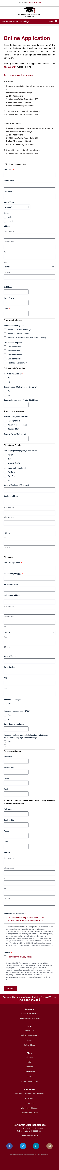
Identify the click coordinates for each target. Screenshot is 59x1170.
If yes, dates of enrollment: (14, 724)
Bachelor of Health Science (18, 334)
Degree (6, 678)
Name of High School (13, 563)
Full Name (8, 757)
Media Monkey (45, 1154)
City (5, 252)
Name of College (10, 656)
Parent (10, 455)
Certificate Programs (29, 1013)
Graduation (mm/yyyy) (13, 574)
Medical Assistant (15, 347)
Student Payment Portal (29, 1035)
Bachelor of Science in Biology (19, 330)
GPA (5, 689)
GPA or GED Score (11, 584)
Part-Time (11, 476)
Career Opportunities (29, 1081)
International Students (29, 1108)
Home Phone (9, 298)
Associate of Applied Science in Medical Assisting (27, 338)
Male (9, 217)
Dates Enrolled (9, 667)
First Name (9, 170)
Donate (29, 1040)
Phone (6, 778)
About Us (29, 1057)
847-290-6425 (34, 2)
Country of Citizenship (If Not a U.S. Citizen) (21, 400)
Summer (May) (13, 429)
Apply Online (29, 1098)
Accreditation (29, 1072)
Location (29, 1067)
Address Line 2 (9, 242)
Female (10, 221)
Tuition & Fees (29, 1045)
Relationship (9, 767)
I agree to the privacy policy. (20, 957)
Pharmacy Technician (16, 355)
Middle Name (9, 180)
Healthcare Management (17, 363)
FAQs (29, 1076)
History (29, 1062)
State (5, 262)
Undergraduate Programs (30, 1018)
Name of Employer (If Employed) (17, 485)
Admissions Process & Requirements (29, 1093)
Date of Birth (9, 202)
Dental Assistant (14, 351)
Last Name (9, 191)
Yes (9, 378)
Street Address (9, 232)
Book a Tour (29, 1103)
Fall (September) (14, 421)
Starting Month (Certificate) (15, 434)
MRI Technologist (14, 359)
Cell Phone (9, 287)
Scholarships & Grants (29, 1113)
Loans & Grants (14, 463)
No (9, 382)
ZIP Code (7, 272)
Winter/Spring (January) (17, 425)
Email (7, 309)
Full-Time (11, 472)
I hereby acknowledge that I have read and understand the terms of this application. (26, 919)
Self (9, 459)
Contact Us (29, 1030)
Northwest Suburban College (15, 21)
